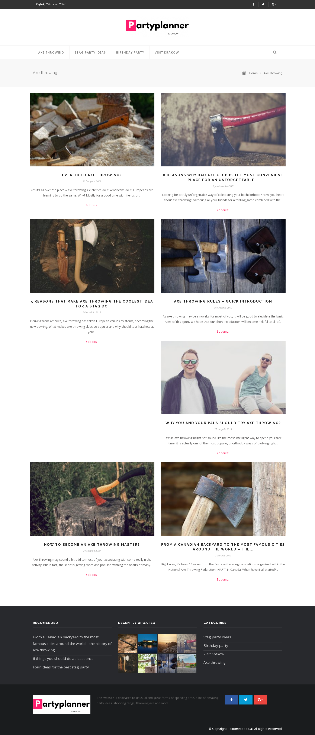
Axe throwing (51, 52)
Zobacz (92, 205)
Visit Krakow (167, 52)
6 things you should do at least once (63, 658)
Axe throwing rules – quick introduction (223, 301)
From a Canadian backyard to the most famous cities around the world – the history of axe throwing (72, 643)
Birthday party (130, 52)
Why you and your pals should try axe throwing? (223, 423)
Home (250, 73)
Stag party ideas (90, 52)
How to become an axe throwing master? (92, 545)
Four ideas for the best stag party (61, 667)
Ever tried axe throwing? (92, 175)
